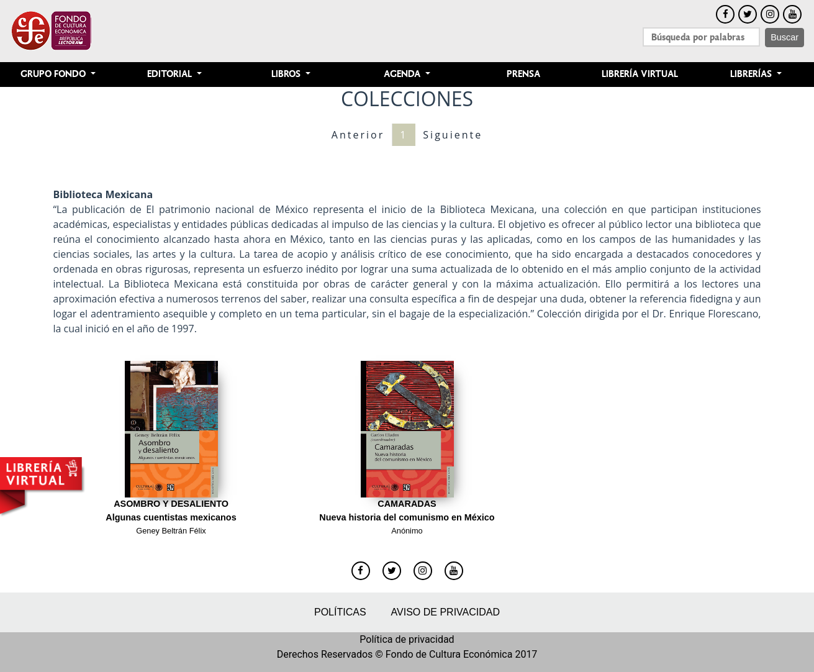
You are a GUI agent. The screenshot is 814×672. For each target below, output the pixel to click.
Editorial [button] (170, 74)
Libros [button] (287, 74)
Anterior (358, 135)
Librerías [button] (752, 74)
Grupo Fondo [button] (54, 74)
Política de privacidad (407, 639)
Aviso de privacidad (445, 612)
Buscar (784, 37)
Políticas (340, 612)
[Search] (701, 37)
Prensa (523, 74)
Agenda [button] (403, 74)
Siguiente (452, 135)
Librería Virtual (640, 74)
